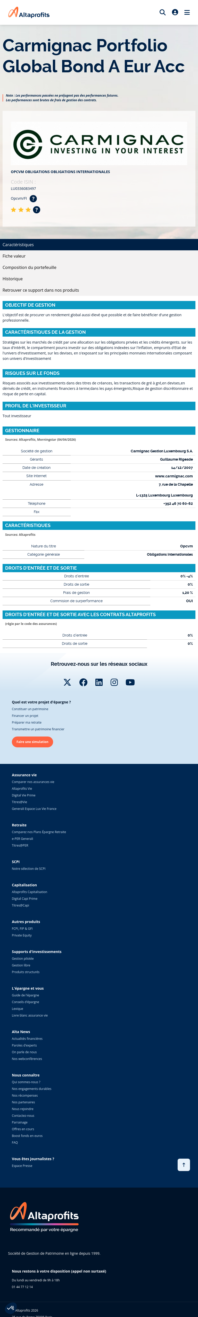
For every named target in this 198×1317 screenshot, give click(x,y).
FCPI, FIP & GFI (22, 928)
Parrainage (20, 1122)
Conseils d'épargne (25, 1002)
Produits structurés (25, 972)
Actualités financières (27, 1038)
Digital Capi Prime (24, 898)
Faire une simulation (32, 742)
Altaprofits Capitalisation (29, 892)
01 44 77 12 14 (22, 1287)
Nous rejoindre (23, 1109)
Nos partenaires (23, 1102)
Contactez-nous (23, 1115)
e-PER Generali (22, 838)
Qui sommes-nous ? (26, 1082)
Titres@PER (20, 845)
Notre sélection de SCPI (28, 868)
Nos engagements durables (31, 1089)
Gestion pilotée (23, 958)
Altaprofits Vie (22, 788)
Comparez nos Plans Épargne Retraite (39, 832)
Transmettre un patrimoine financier (38, 729)
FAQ (15, 1142)
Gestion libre (21, 965)
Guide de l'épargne (25, 995)
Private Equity (22, 935)
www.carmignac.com (174, 476)
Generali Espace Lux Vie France (34, 809)
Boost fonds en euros (27, 1136)
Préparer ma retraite (27, 722)
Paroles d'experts (24, 1045)
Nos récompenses (25, 1095)
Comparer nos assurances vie (33, 782)
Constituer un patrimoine (30, 709)
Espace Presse (22, 1166)
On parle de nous (24, 1052)
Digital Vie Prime (23, 795)
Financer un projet (25, 716)
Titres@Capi (20, 905)
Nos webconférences (27, 1059)
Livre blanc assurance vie (30, 1015)
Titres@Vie (19, 802)
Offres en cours (23, 1129)
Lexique (17, 1008)
